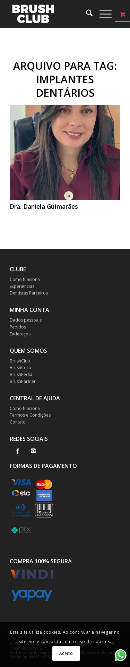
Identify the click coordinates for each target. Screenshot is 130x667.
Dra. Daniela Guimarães (44, 206)
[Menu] (102, 14)
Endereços (20, 334)
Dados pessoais (26, 320)
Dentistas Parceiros (29, 293)
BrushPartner (23, 381)
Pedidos (18, 327)
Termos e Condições (30, 415)
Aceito (66, 653)
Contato (18, 422)
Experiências (22, 286)
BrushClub (20, 361)
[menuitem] (86, 14)
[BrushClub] (54, 14)
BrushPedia (21, 374)
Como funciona (25, 279)
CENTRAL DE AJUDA (35, 398)
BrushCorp (20, 367)
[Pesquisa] (86, 14)
